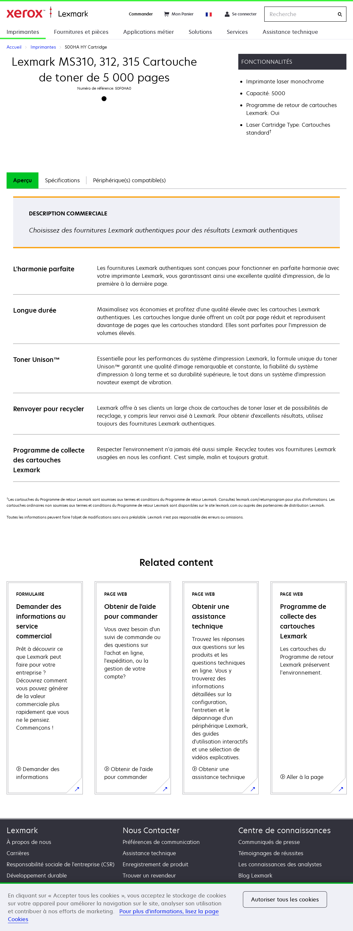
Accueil (47, 12)
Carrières (18, 853)
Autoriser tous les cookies (285, 899)
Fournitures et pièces (81, 31)
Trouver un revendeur (149, 875)
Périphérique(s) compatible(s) (129, 180)
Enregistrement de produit (155, 864)
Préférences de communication (161, 842)
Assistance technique (290, 31)
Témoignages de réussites (270, 853)
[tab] (22, 180)
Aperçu (22, 180)
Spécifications (62, 180)
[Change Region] (209, 14)
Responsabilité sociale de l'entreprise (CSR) (60, 864)
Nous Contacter (151, 830)
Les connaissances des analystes (280, 864)
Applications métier (148, 31)
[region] (176, 906)
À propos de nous (29, 842)
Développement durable (37, 875)
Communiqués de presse (269, 842)
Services (237, 31)
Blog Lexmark (255, 875)
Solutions (200, 31)
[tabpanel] (176, 339)
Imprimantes (23, 31)
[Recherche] (339, 14)
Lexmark (22, 830)
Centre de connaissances (284, 830)
